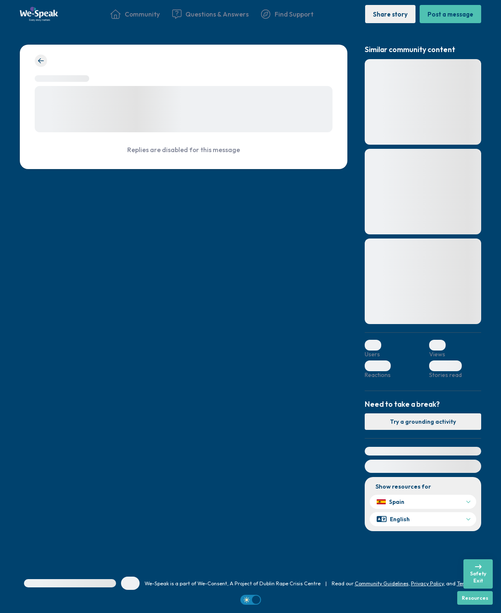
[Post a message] (450, 14)
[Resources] (475, 598)
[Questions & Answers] (210, 14)
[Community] (135, 14)
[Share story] (390, 14)
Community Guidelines (381, 583)
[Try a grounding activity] (423, 421)
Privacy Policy (427, 583)
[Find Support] (287, 14)
